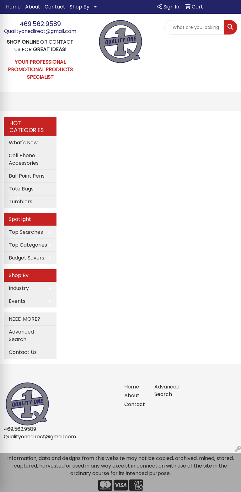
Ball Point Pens (27, 175)
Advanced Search (21, 335)
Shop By (79, 6)
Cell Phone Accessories (24, 159)
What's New (23, 142)
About (32, 6)
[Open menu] (228, 101)
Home (13, 6)
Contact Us (23, 352)
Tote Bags (21, 188)
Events (17, 301)
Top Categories (28, 245)
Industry (19, 288)
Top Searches (26, 232)
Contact (55, 6)
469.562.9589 (40, 23)
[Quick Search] (194, 27)
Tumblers (20, 201)
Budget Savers (26, 257)
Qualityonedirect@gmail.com (40, 31)
